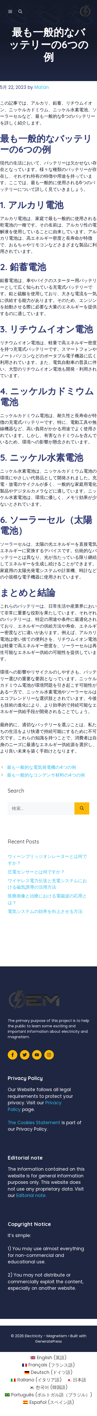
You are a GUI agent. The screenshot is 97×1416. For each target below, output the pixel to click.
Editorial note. (31, 1195)
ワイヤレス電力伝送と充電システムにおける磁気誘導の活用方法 (47, 884)
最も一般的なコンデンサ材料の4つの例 (46, 775)
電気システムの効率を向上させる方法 (45, 911)
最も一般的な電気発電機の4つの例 (41, 767)
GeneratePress (48, 1341)
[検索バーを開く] (20, 11)
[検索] (81, 808)
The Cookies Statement (34, 1123)
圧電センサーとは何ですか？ (36, 872)
